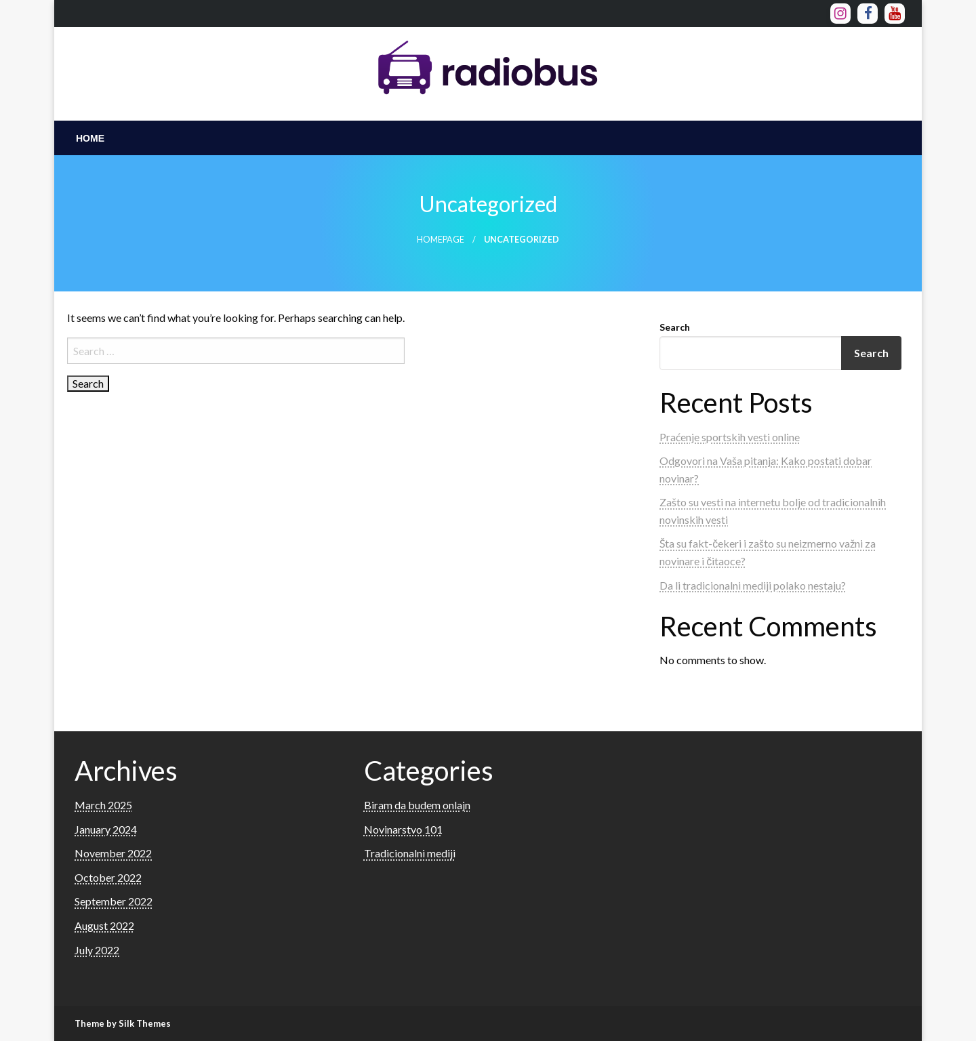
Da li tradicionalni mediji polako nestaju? (752, 585)
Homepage (440, 239)
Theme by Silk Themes (123, 1023)
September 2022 (113, 901)
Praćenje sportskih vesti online (729, 436)
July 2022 (97, 949)
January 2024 (106, 829)
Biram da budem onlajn (417, 804)
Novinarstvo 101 (403, 829)
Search (674, 327)
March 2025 (103, 804)
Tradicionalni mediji (409, 852)
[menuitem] (90, 138)
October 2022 (108, 877)
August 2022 (104, 925)
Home (90, 138)
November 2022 (113, 852)
